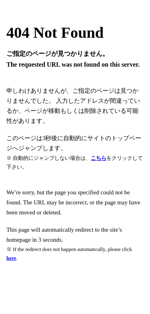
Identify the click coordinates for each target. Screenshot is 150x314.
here (11, 258)
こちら (98, 158)
